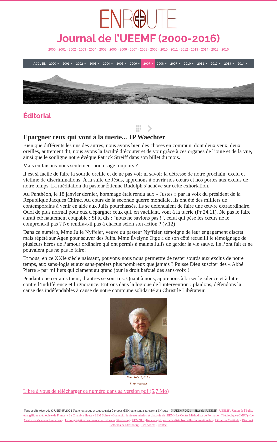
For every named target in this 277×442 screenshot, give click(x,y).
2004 (92, 49)
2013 (194, 49)
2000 (52, 49)
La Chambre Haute (81, 415)
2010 (164, 49)
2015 (215, 49)
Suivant (148, 128)
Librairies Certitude (227, 420)
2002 (72, 49)
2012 (184, 49)
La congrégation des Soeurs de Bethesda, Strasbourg (97, 420)
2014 (205, 49)
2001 (62, 49)
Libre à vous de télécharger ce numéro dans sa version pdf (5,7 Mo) (96, 391)
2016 (225, 49)
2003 (82, 49)
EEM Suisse (102, 415)
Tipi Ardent (148, 425)
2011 (174, 49)
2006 (113, 49)
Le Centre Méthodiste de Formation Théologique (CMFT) (212, 415)
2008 (143, 49)
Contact (163, 425)
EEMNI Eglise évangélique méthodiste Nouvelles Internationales (172, 420)
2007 (133, 49)
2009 (153, 49)
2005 (103, 49)
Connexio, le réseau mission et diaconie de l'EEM (143, 415)
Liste (138, 128)
